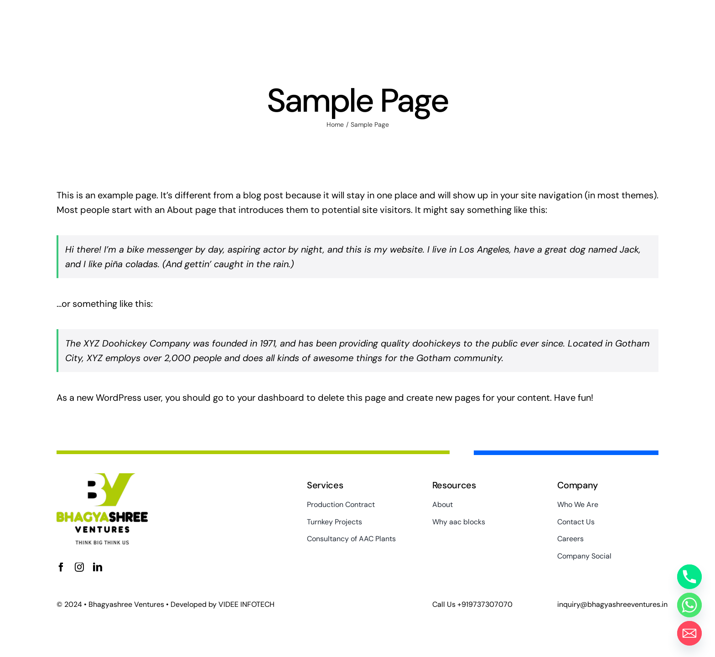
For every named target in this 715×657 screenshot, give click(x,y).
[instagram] (79, 567)
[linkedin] (97, 567)
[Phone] (689, 576)
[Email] (689, 633)
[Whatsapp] (689, 605)
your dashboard (270, 398)
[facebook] (61, 567)
